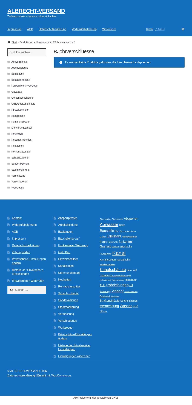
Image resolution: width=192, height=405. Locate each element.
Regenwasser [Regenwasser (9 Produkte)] (118, 280)
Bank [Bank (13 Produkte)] (122, 225)
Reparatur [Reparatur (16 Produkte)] (131, 279)
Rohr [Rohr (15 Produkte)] (102, 285)
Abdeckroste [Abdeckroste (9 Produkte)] (117, 219)
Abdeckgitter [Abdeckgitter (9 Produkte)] (105, 219)
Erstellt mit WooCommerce (54, 375)
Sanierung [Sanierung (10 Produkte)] (105, 291)
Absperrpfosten (20, 61)
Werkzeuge (18, 187)
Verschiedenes (20, 181)
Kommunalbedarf (21, 121)
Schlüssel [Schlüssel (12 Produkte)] (105, 296)
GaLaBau (17, 91)
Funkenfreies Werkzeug (25, 85)
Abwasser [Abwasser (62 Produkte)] (109, 224)
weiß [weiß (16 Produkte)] (135, 306)
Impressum (14, 29)
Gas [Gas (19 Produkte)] (102, 246)
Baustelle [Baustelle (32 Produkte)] (107, 231)
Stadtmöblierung (21, 169)
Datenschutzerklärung (52, 29)
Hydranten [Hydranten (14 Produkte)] (105, 254)
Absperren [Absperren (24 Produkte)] (131, 218)
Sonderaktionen (20, 163)
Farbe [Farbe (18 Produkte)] (103, 241)
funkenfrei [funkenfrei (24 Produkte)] (126, 241)
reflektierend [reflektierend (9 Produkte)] (105, 280)
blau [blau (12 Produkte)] (117, 231)
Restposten (18, 145)
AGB (30, 29)
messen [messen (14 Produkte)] (104, 275)
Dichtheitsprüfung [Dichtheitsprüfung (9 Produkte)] (128, 231)
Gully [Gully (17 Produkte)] (129, 246)
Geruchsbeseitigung (23, 97)
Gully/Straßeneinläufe (23, 103)
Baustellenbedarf (21, 79)
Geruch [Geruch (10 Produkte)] (115, 246)
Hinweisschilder (20, 109)
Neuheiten (17, 133)
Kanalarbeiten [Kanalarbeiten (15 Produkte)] (108, 259)
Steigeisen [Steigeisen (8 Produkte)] (115, 296)
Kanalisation (18, 115)
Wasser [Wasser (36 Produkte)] (126, 306)
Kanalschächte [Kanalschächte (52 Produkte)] (113, 269)
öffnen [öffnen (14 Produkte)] (103, 311)
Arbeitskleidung (20, 67)
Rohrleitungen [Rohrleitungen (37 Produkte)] (117, 285)
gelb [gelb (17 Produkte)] (108, 246)
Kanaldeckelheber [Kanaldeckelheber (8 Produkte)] (107, 264)
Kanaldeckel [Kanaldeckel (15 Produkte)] (123, 259)
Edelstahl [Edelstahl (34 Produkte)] (114, 236)
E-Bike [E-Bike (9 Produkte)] (103, 237)
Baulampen (18, 73)
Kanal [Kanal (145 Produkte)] (118, 253)
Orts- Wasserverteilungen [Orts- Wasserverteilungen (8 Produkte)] (120, 275)
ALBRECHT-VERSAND (36, 11)
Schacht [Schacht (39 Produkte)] (117, 291)
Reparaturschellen (22, 139)
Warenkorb (109, 29)
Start (14, 42)
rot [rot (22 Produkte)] (131, 285)
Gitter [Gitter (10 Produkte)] (122, 246)
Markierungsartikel (22, 127)
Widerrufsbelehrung (84, 29)
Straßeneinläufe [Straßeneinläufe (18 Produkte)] (109, 300)
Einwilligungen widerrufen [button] (28, 280)
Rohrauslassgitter (21, 151)
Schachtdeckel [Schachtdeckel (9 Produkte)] (130, 291)
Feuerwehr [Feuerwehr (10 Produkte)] (113, 242)
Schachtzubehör (20, 157)
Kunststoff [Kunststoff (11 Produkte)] (132, 270)
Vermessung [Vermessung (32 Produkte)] (109, 306)
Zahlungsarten (21, 252)
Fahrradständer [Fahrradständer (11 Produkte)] (129, 236)
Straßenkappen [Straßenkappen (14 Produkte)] (128, 300)
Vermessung (18, 175)
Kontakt (17, 218)
